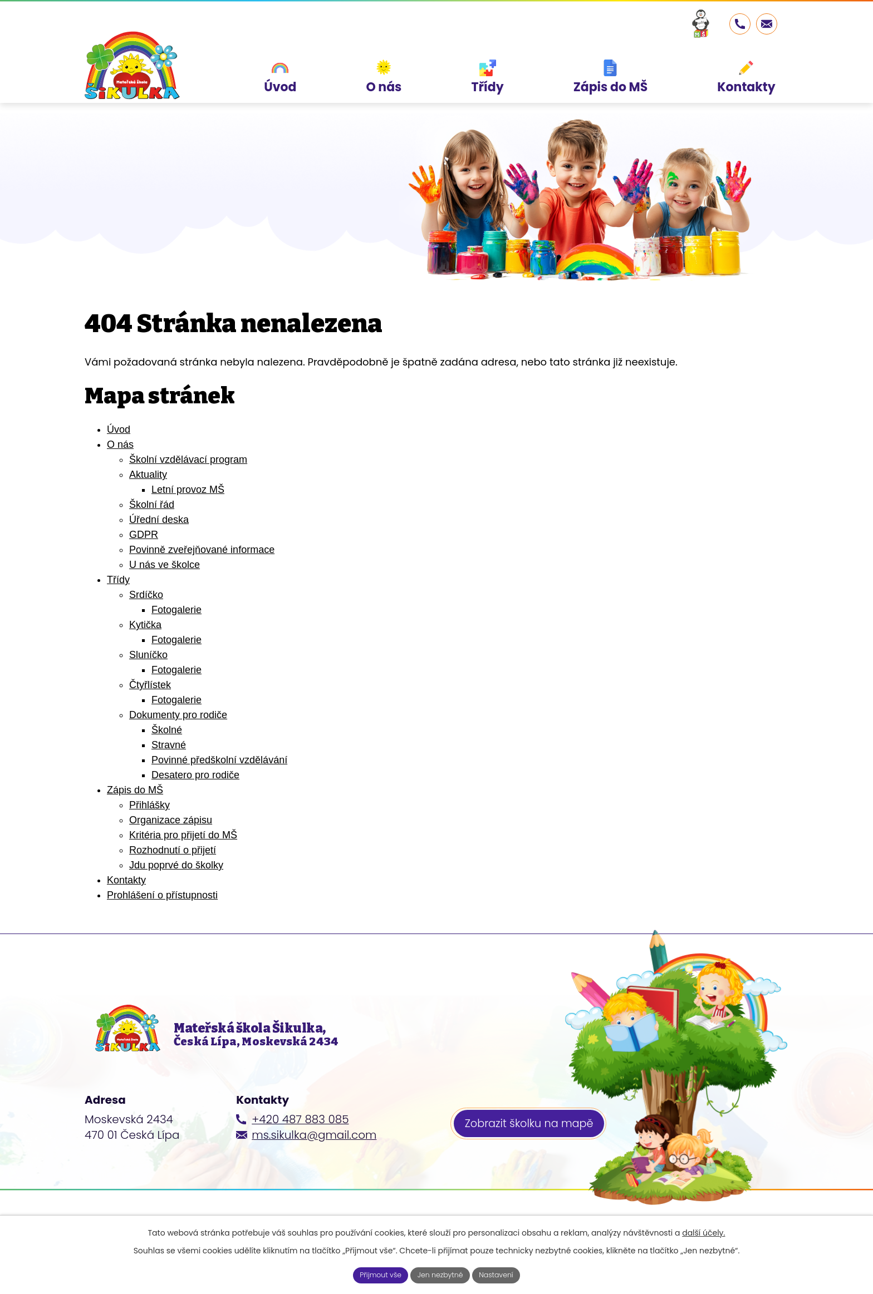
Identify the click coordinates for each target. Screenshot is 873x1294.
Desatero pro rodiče (195, 775)
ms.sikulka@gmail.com (314, 1152)
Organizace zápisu (170, 820)
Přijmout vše (374, 1274)
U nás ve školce (164, 564)
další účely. (703, 1230)
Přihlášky (149, 805)
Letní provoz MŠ (187, 489)
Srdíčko (146, 594)
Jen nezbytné (441, 1274)
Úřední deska (159, 519)
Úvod (118, 429)
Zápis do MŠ (135, 790)
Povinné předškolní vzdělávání (219, 759)
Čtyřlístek (150, 684)
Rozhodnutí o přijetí (172, 850)
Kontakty (126, 880)
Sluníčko (148, 654)
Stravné (168, 744)
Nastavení (503, 1274)
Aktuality (148, 474)
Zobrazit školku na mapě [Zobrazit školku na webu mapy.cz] (532, 1143)
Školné (166, 729)
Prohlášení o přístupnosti (162, 895)
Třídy (118, 579)
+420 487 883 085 (300, 1137)
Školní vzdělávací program (188, 459)
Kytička (145, 624)
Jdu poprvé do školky (176, 865)
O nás (120, 444)
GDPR (143, 534)
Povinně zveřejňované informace (201, 549)
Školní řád (151, 504)
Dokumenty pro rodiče (178, 714)
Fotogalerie (176, 609)
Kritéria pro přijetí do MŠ (183, 835)
